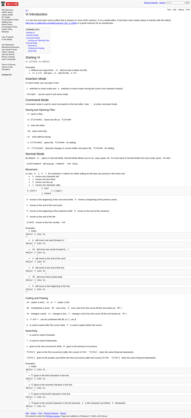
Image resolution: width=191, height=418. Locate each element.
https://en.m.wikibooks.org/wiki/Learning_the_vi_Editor (51, 23)
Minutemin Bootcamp (10, 47)
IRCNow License (53, 416)
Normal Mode (31, 43)
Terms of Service (9, 64)
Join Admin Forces (9, 50)
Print (188, 10)
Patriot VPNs (7, 29)
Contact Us (7, 75)
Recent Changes (151, 3)
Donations (6, 69)
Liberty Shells (7, 15)
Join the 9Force (8, 54)
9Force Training (8, 57)
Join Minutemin (8, 45)
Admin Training (8, 52)
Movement (32, 46)
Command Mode (33, 38)
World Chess (7, 24)
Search (162, 3)
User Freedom (8, 37)
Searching (32, 51)
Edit (174, 10)
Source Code (7, 67)
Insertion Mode (32, 35)
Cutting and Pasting (36, 48)
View (169, 10)
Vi (26, 10)
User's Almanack (8, 59)
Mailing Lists (7, 22)
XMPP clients (7, 12)
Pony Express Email (10, 20)
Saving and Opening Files (38, 40)
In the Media (7, 39)
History (181, 10)
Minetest (5, 32)
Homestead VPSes (9, 27)
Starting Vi (30, 33)
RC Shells (6, 17)
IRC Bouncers (7, 10)
